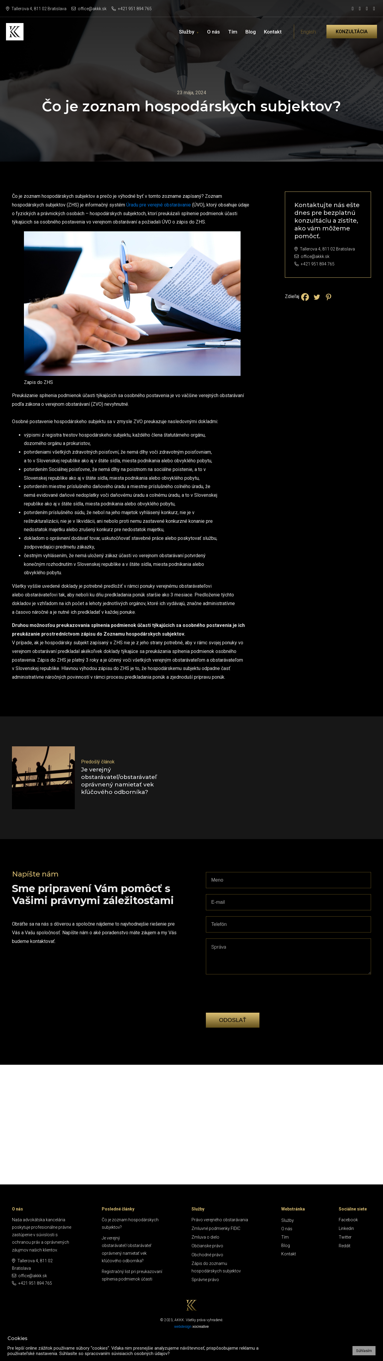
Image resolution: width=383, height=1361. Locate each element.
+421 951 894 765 (132, 8)
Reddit (344, 1245)
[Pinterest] (328, 297)
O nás (213, 32)
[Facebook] (305, 297)
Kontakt (273, 32)
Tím (232, 32)
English (308, 32)
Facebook (348, 1219)
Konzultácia (352, 31)
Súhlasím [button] (364, 1350)
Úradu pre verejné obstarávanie (158, 205)
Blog (250, 32)
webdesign (182, 1326)
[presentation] (251, 1002)
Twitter (345, 1237)
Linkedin (346, 1228)
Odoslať (232, 1020)
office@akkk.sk (89, 8)
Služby (186, 32)
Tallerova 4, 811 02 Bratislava (36, 8)
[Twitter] (316, 297)
